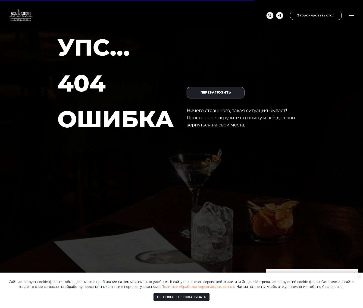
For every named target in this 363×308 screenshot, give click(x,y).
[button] (316, 15)
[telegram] (279, 15)
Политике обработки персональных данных (198, 287)
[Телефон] (269, 15)
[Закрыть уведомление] (359, 276)
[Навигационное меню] (351, 15)
